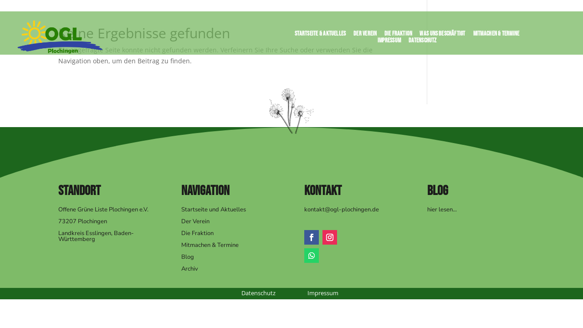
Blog (187, 257)
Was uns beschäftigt (442, 35)
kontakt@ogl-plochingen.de (341, 209)
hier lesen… (442, 209)
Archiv (189, 269)
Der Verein (365, 35)
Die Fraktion (398, 35)
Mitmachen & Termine (496, 35)
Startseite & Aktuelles (320, 35)
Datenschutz (423, 42)
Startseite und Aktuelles (213, 209)
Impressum (389, 42)
